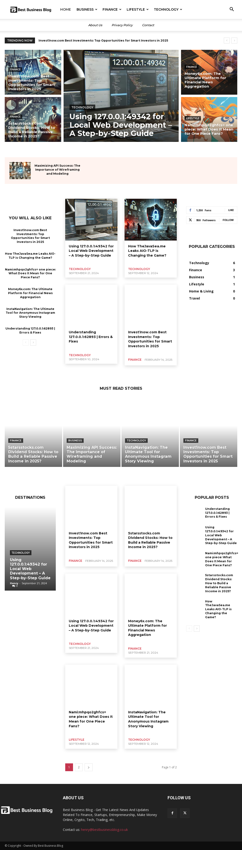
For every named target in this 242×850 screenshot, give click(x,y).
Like (231, 210)
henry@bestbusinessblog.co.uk (104, 829)
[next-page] (33, 342)
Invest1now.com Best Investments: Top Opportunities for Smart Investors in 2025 (103, 40)
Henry (14, 583)
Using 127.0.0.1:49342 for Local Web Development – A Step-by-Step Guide (91, 251)
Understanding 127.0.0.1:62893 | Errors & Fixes (91, 336)
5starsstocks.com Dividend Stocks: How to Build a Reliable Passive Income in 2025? (150, 540)
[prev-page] (26, 342)
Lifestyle (138, 9)
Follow (228, 220)
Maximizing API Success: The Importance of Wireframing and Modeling (57, 169)
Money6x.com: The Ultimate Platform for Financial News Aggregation (30, 293)
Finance (112, 9)
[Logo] (30, 9)
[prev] (227, 40)
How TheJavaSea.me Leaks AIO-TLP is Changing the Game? (30, 255)
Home (65, 9)
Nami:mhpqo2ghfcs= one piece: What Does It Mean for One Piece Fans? (30, 273)
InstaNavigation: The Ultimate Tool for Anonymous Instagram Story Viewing (30, 312)
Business (87, 9)
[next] (234, 40)
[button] (231, 10)
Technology (168, 9)
